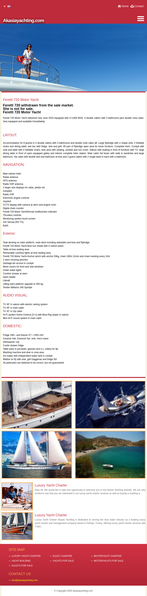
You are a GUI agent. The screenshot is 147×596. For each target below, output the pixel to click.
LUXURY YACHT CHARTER (26, 556)
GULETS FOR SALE (22, 565)
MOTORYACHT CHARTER (108, 556)
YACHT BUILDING (21, 560)
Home (125, 6)
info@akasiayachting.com (24, 580)
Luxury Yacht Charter (51, 485)
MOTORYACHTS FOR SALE (108, 560)
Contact (139, 6)
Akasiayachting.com (23, 20)
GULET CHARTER (62, 556)
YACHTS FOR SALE (63, 560)
